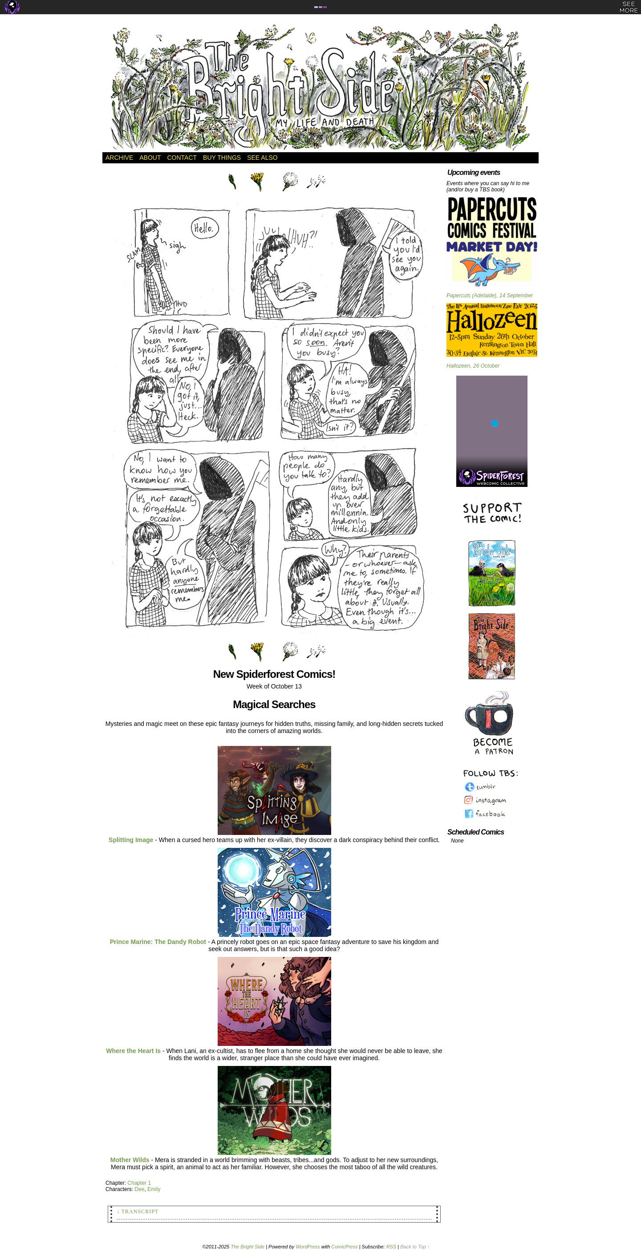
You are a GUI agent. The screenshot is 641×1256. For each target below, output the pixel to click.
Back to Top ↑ (415, 1246)
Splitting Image (131, 839)
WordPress (308, 1246)
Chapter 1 (139, 1183)
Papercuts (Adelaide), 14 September (489, 295)
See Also (262, 157)
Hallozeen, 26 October (472, 366)
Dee (139, 1189)
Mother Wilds (130, 1159)
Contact (182, 157)
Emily (153, 1189)
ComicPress (344, 1246)
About (150, 157)
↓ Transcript (137, 1211)
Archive (119, 157)
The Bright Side (320, 87)
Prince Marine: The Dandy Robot (158, 941)
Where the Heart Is (133, 1050)
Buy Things (222, 157)
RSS (391, 1246)
